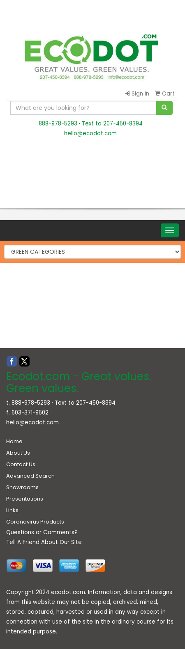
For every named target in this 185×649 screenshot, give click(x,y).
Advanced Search (30, 476)
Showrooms (22, 487)
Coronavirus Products (35, 522)
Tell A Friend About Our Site (44, 542)
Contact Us (20, 464)
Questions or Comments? (42, 532)
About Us (18, 453)
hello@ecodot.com (90, 133)
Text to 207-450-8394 (112, 124)
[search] (164, 108)
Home (14, 441)
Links (12, 510)
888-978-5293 (58, 124)
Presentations (24, 499)
